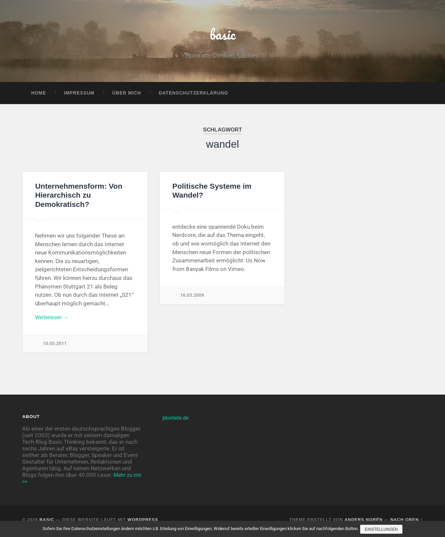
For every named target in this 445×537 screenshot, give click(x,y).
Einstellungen (381, 529)
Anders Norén (363, 521)
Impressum (79, 94)
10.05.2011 (55, 346)
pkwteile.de (176, 419)
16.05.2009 (192, 297)
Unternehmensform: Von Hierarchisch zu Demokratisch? (78, 197)
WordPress (142, 521)
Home (38, 94)
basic (222, 35)
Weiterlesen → (53, 319)
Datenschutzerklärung (193, 94)
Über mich (126, 94)
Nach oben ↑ (406, 521)
